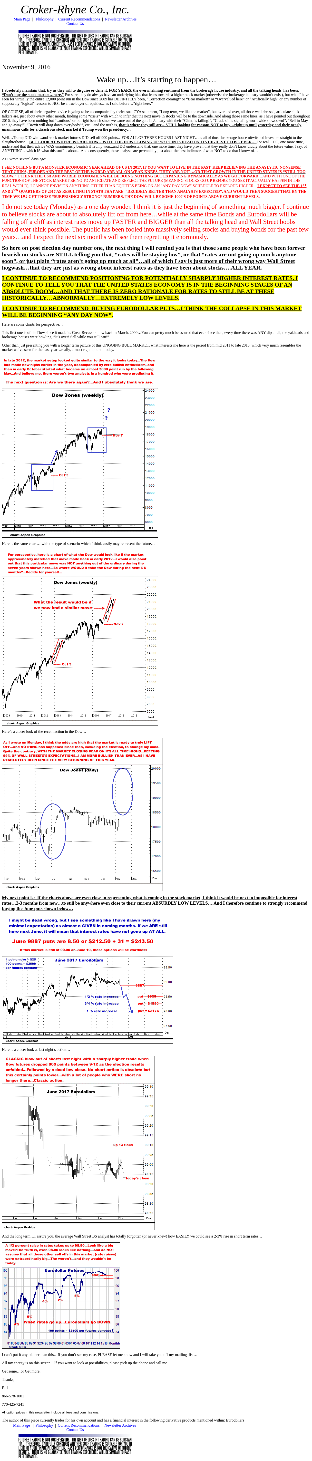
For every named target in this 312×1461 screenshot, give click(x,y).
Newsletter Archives (120, 19)
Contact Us (75, 23)
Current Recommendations (79, 19)
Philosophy (45, 19)
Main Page (22, 19)
